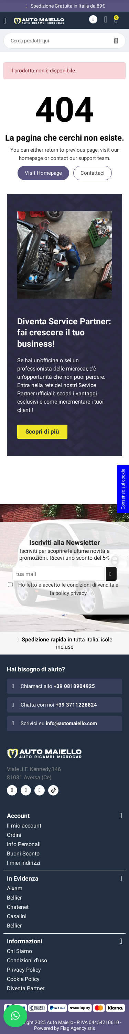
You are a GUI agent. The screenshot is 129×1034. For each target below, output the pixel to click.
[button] (42, 432)
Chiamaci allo (58, 686)
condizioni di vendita (90, 585)
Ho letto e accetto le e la (68, 589)
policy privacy (71, 593)
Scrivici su (59, 723)
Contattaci (92, 173)
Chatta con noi (59, 705)
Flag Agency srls (77, 1028)
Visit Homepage (43, 173)
